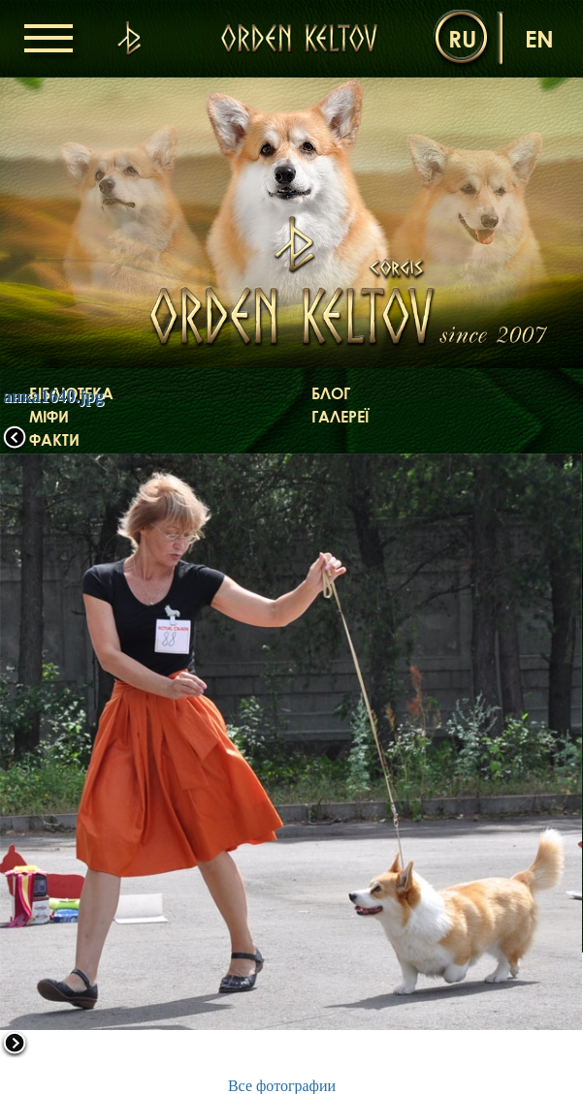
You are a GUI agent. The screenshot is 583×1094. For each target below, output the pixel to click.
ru (462, 38)
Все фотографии (282, 1086)
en (539, 38)
